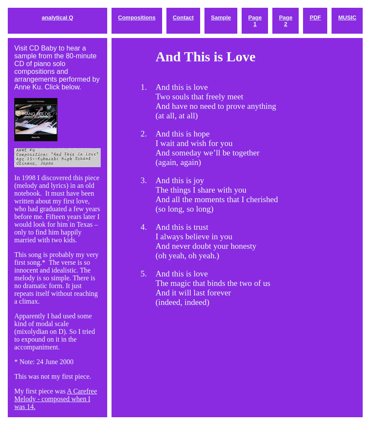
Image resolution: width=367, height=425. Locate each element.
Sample (221, 17)
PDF (315, 17)
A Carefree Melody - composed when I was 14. (55, 398)
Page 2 (285, 20)
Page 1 (255, 20)
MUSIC (347, 17)
